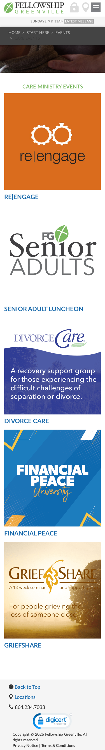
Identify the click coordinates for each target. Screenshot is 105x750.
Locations (22, 697)
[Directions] (86, 10)
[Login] (74, 10)
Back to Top (24, 687)
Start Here (38, 33)
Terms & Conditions (58, 746)
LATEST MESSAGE (79, 21)
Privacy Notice (25, 746)
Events (62, 33)
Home (14, 33)
